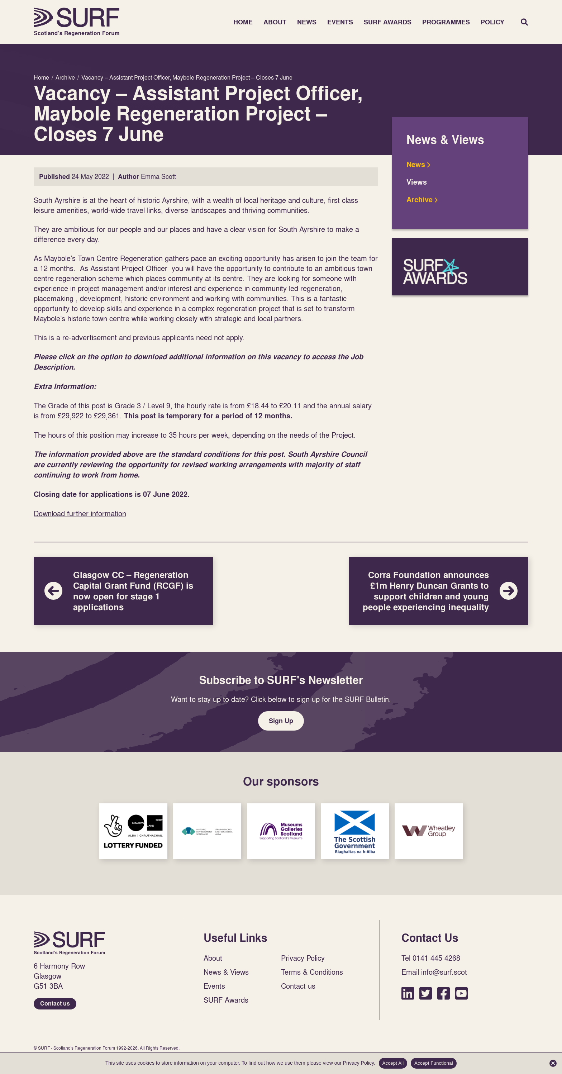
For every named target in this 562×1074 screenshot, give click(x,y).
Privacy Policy (303, 958)
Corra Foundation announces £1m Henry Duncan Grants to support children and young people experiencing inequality (438, 591)
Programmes (446, 22)
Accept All (393, 1063)
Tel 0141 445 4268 (430, 958)
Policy (492, 22)
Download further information (80, 513)
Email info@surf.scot (434, 972)
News (306, 22)
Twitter (425, 993)
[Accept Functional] (553, 1063)
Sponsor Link (133, 831)
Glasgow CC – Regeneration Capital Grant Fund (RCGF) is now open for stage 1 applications (123, 591)
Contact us (55, 1003)
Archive (419, 200)
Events (340, 22)
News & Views (226, 972)
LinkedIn (407, 993)
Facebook (443, 993)
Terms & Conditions (312, 972)
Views (416, 182)
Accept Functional (433, 1063)
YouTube (461, 993)
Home (77, 22)
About (274, 22)
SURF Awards (387, 22)
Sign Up (281, 720)
